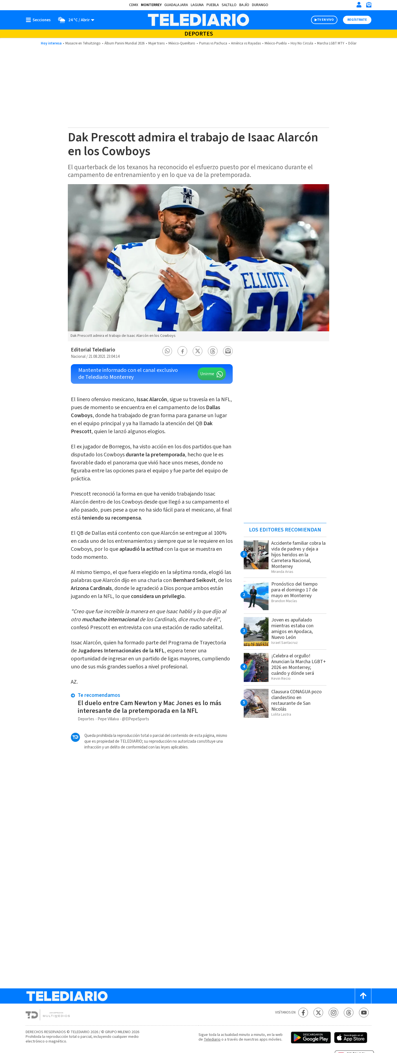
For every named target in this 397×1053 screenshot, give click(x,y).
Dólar (352, 43)
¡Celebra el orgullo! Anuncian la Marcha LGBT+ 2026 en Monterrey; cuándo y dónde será (298, 664)
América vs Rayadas (246, 43)
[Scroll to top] (363, 996)
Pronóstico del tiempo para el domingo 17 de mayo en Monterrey (294, 590)
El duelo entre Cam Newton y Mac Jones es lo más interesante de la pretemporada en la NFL (149, 707)
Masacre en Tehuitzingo (83, 43)
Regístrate (357, 19)
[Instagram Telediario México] (333, 1012)
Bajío (244, 5)
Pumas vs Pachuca (213, 43)
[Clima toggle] (74, 20)
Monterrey (151, 5)
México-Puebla (276, 43)
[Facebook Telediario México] (303, 1012)
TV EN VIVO (325, 19)
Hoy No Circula (302, 43)
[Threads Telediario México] (348, 1012)
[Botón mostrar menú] (39, 20)
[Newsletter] (368, 6)
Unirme (207, 374)
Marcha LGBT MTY (330, 43)
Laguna (197, 5)
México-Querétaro (181, 43)
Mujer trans (156, 43)
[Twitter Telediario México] (318, 1012)
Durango (260, 5)
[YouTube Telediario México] (364, 1012)
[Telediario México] (198, 20)
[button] (167, 351)
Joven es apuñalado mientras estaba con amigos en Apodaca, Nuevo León (292, 629)
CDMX (133, 5)
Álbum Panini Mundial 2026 (124, 43)
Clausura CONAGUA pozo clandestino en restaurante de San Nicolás (296, 700)
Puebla (212, 5)
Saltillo (229, 5)
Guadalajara (176, 5)
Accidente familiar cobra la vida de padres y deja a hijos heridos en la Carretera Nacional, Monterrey (298, 555)
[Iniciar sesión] (359, 4)
